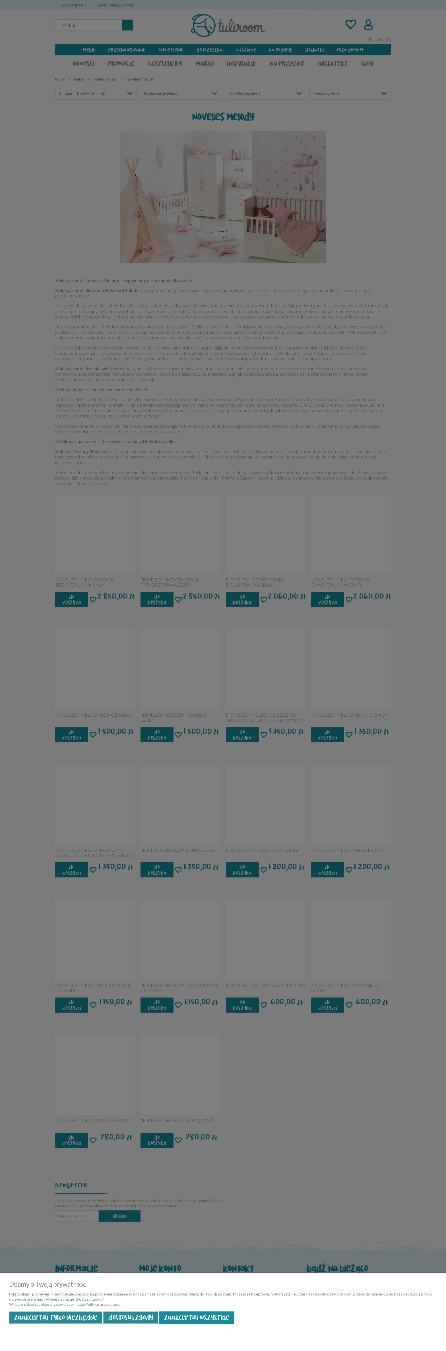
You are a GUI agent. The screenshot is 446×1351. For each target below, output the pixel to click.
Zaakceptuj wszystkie (196, 1317)
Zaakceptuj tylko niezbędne (55, 1317)
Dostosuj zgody (130, 1317)
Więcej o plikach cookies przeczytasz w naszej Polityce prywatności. (65, 1304)
